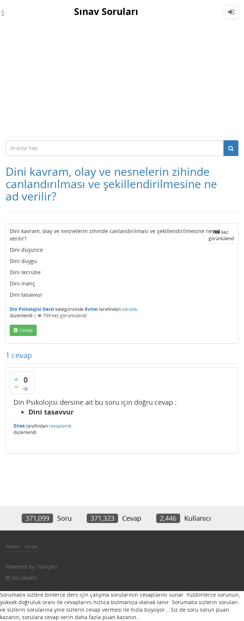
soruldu (130, 309)
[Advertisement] (122, 80)
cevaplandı (60, 426)
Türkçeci (46, 566)
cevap (26, 330)
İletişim (12, 546)
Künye (31, 546)
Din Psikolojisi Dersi (32, 309)
